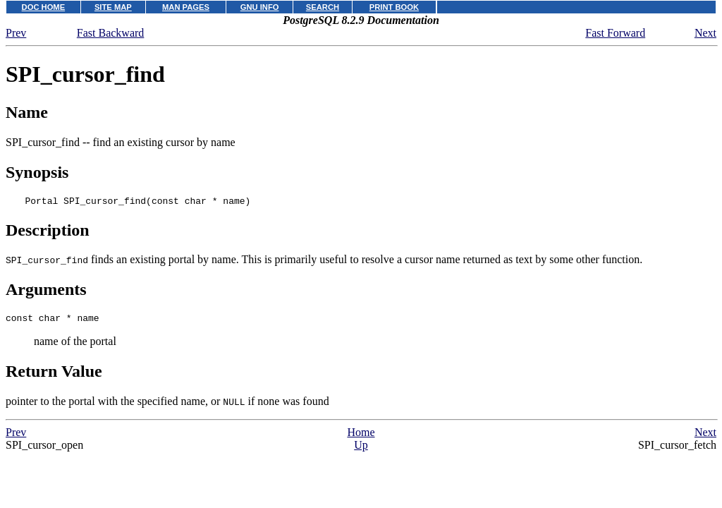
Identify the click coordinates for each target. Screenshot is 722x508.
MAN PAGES (185, 7)
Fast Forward (615, 33)
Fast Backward (111, 33)
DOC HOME (44, 7)
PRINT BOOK (394, 7)
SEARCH (322, 7)
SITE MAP (113, 7)
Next (705, 33)
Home (360, 436)
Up (361, 449)
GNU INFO (259, 7)
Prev (16, 33)
